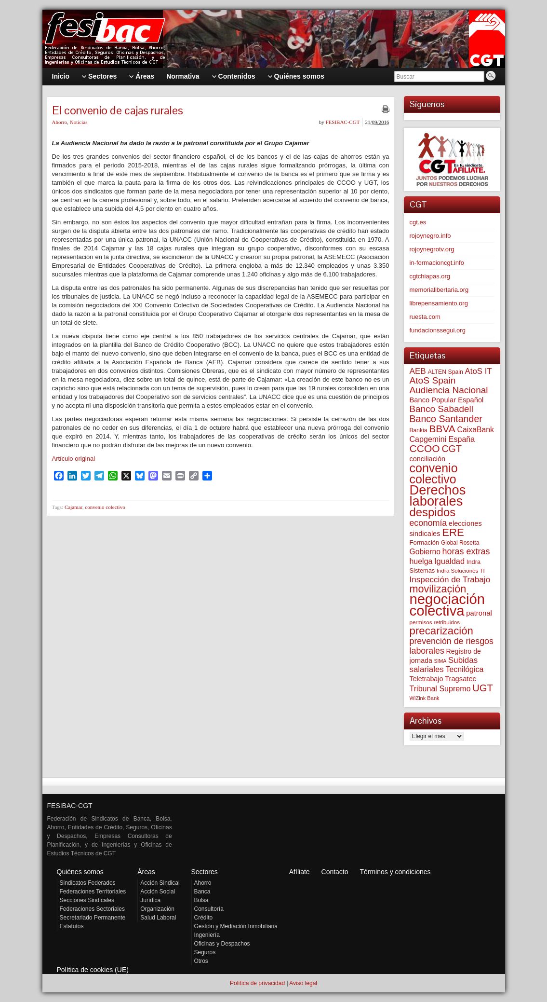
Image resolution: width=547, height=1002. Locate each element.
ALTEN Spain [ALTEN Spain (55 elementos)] (445, 372)
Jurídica (150, 900)
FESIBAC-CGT (342, 122)
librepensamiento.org (439, 303)
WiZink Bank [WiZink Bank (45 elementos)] (425, 698)
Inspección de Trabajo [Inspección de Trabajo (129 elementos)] (450, 579)
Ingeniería (207, 935)
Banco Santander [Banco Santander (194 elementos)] (446, 418)
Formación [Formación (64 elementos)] (425, 542)
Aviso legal (303, 983)
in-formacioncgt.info (437, 262)
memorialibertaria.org (439, 289)
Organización (157, 909)
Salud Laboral (158, 917)
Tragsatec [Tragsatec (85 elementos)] (460, 679)
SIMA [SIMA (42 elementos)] (440, 661)
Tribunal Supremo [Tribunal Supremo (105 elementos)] (440, 688)
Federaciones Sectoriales (92, 909)
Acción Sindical (159, 882)
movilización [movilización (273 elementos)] (438, 589)
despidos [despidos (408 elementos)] (433, 512)
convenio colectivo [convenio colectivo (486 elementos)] (434, 473)
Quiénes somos (80, 872)
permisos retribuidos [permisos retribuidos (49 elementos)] (435, 622)
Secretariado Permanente (93, 917)
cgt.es (418, 222)
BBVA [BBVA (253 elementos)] (442, 428)
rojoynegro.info (430, 235)
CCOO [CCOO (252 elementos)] (425, 448)
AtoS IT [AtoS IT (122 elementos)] (478, 371)
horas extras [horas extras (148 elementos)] (466, 551)
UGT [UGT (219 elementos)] (482, 688)
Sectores (204, 872)
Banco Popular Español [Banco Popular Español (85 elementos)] (447, 400)
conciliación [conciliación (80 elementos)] (428, 459)
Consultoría (209, 909)
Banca (202, 891)
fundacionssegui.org (438, 330)
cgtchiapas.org (430, 276)
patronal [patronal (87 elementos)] (479, 613)
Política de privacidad (257, 983)
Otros (201, 961)
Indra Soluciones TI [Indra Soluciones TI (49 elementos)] (461, 570)
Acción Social (157, 891)
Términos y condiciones (395, 872)
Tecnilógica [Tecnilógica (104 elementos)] (464, 669)
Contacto (334, 872)
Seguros (205, 952)
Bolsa (201, 900)
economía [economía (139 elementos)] (428, 523)
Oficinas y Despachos (222, 943)
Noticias (79, 122)
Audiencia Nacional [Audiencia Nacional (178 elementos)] (449, 390)
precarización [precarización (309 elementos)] (442, 631)
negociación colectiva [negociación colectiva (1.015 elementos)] (447, 604)
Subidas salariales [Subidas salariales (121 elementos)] (444, 665)
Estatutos (72, 926)
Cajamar (73, 507)
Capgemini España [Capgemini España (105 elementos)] (442, 439)
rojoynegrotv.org (432, 249)
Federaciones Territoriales (93, 891)
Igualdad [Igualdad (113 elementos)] (449, 561)
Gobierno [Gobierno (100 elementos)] (425, 552)
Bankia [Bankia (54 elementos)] (418, 430)
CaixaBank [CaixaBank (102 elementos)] (475, 430)
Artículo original (73, 458)
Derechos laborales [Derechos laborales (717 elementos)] (438, 495)
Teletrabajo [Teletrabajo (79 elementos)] (426, 679)
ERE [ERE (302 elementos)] (453, 532)
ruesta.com (425, 316)
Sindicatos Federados (88, 882)
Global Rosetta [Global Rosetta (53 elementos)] (460, 542)
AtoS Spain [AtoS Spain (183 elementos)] (433, 380)
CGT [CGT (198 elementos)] (451, 448)
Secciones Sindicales (87, 900)
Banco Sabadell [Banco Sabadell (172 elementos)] (441, 409)
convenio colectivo (105, 507)
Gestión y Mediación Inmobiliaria (236, 926)
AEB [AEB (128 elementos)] (418, 371)
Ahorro (59, 122)
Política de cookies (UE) (93, 970)
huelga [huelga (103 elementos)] (421, 561)
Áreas (146, 872)
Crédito (203, 917)
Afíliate (299, 872)
